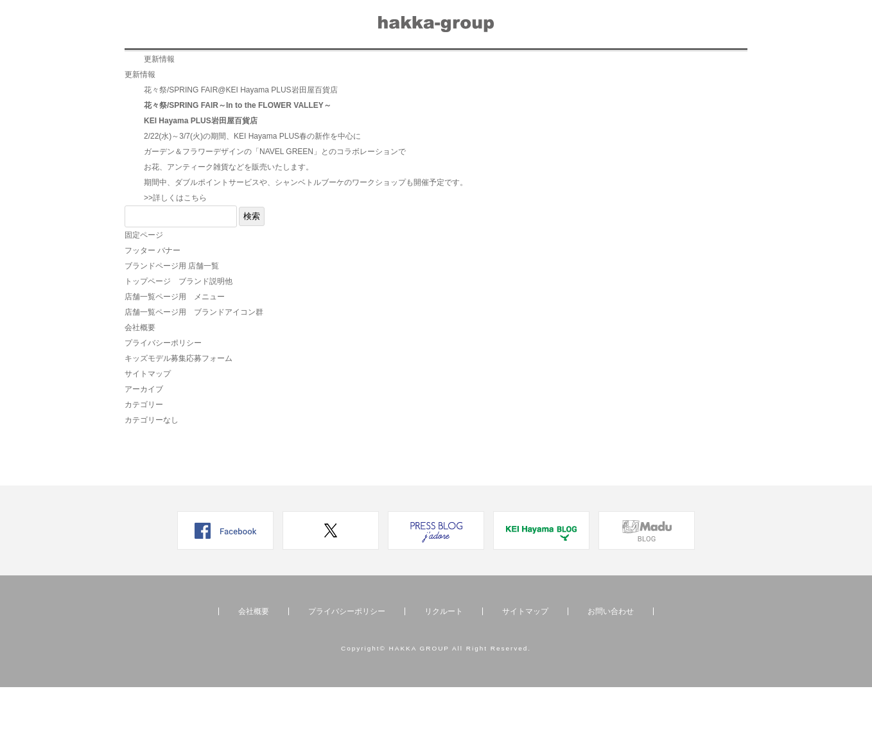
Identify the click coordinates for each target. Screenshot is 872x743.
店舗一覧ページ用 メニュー (175, 352)
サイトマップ (148, 429)
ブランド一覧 (166, 68)
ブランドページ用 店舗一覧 (172, 321)
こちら (195, 253)
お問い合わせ (592, 68)
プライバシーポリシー (163, 398)
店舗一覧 (241, 68)
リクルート (446, 68)
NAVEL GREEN (286, 207)
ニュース (308, 68)
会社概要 (517, 68)
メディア (375, 68)
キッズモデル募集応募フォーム (178, 414)
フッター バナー (152, 306)
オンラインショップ (688, 68)
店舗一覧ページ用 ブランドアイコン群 (194, 367)
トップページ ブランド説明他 (178, 337)
